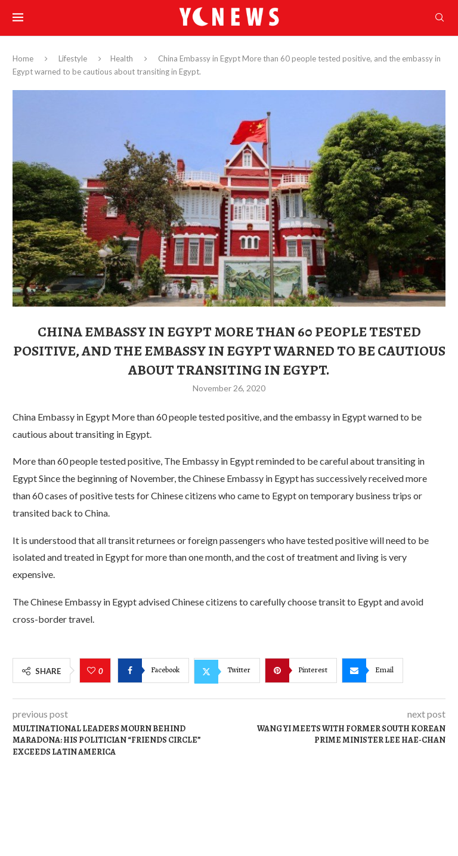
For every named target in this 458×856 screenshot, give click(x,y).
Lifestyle (72, 58)
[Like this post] (92, 671)
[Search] (439, 18)
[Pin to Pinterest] (301, 670)
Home (23, 58)
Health (121, 58)
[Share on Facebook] (153, 670)
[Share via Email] (372, 670)
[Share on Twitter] (227, 670)
